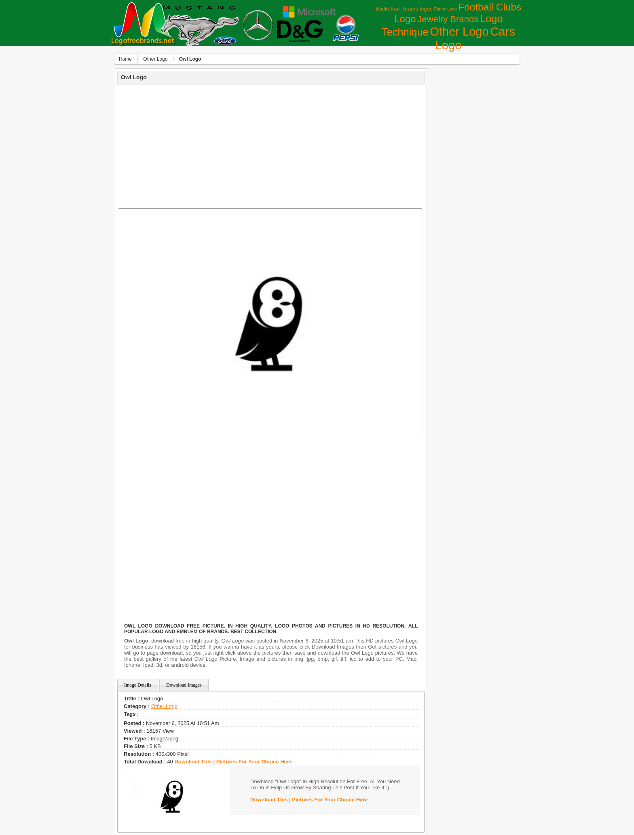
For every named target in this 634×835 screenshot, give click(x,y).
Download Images (184, 685)
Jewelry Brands (447, 19)
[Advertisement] (271, 145)
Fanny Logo (445, 8)
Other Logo (459, 31)
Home (125, 59)
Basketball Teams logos (404, 9)
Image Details (137, 685)
